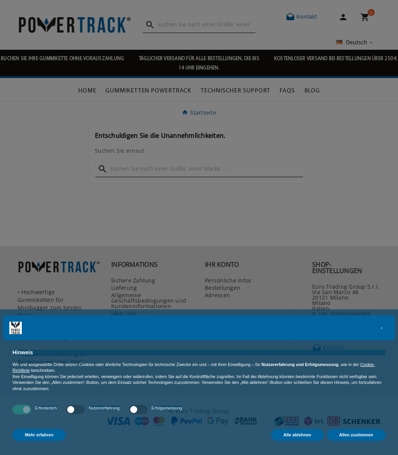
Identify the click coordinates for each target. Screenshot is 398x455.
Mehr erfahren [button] (39, 434)
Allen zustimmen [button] (356, 434)
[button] (381, 328)
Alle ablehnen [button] (297, 434)
